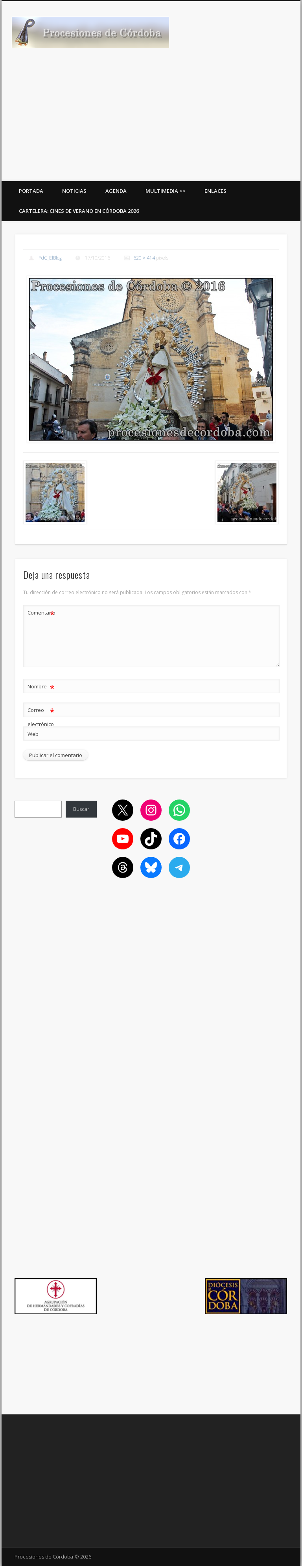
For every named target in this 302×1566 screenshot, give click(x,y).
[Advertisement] (151, 122)
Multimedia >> (165, 190)
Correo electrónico (41, 715)
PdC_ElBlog (50, 257)
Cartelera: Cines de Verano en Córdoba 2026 (79, 210)
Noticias (74, 190)
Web (33, 733)
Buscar (81, 808)
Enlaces (215, 190)
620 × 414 (144, 257)
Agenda (116, 190)
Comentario (41, 613)
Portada (31, 190)
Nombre (41, 686)
